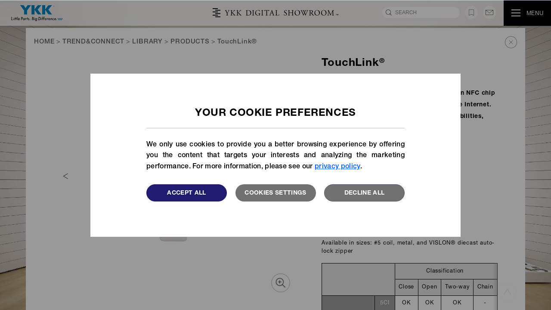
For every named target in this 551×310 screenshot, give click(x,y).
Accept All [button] (186, 193)
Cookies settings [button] (275, 193)
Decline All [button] (364, 193)
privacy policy (337, 167)
